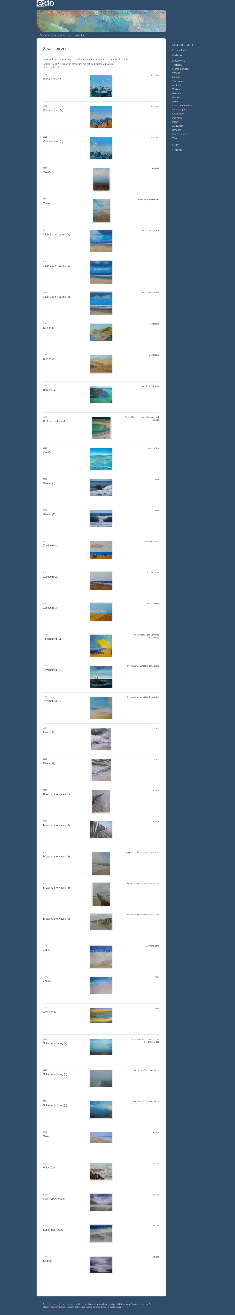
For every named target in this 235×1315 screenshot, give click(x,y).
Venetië (176, 73)
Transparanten (179, 81)
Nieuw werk (178, 60)
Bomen (176, 97)
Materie (176, 77)
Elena (175, 101)
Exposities (179, 50)
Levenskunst (178, 113)
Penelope (177, 117)
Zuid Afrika (177, 126)
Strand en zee (179, 134)
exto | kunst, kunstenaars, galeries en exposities (46, 3)
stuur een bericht (51, 67)
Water (175, 138)
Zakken (176, 89)
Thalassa (177, 65)
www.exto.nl (72, 1304)
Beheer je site (47, 35)
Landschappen (179, 109)
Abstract (176, 85)
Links (175, 145)
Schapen (176, 130)
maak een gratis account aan (71, 35)
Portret (175, 121)
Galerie (177, 55)
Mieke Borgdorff (141, 3)
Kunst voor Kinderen (182, 105)
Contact (177, 150)
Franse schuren (180, 69)
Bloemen (176, 93)
